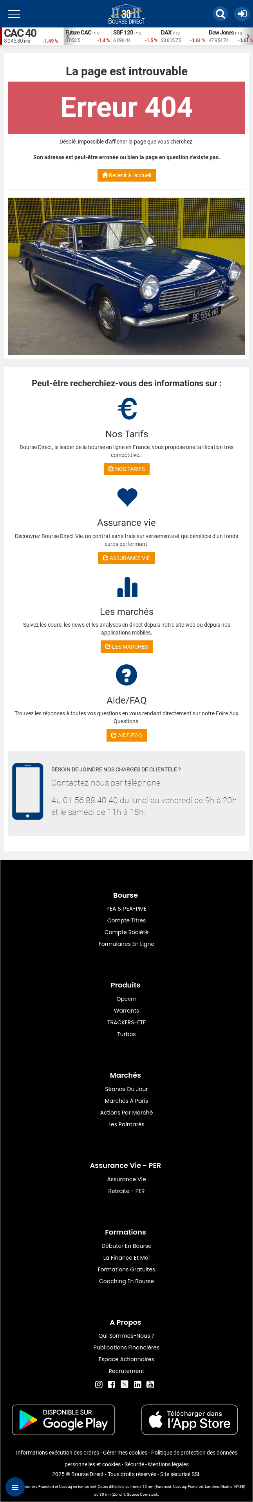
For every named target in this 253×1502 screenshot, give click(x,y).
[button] (220, 14)
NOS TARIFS (126, 469)
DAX (166, 32)
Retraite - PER (126, 1191)
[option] (87, 36)
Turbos (126, 1034)
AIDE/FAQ (126, 735)
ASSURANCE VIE (126, 558)
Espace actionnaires (126, 1359)
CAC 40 (20, 33)
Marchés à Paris (126, 1101)
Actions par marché (126, 1112)
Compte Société (127, 932)
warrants (126, 1011)
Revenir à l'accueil (126, 175)
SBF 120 (123, 32)
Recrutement (127, 1371)
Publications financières (127, 1347)
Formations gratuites (126, 1269)
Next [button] (249, 36)
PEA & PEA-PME (126, 909)
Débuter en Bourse (126, 1246)
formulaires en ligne (126, 944)
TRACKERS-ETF (126, 1022)
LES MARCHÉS (126, 647)
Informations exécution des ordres (57, 1452)
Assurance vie (126, 1179)
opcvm (126, 999)
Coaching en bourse (126, 1281)
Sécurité (134, 1464)
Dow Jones (221, 32)
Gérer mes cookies (125, 1452)
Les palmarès (126, 1124)
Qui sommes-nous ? (126, 1336)
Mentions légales (168, 1464)
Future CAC (78, 32)
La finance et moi (126, 1258)
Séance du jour (126, 1089)
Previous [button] (67, 36)
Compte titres (126, 920)
